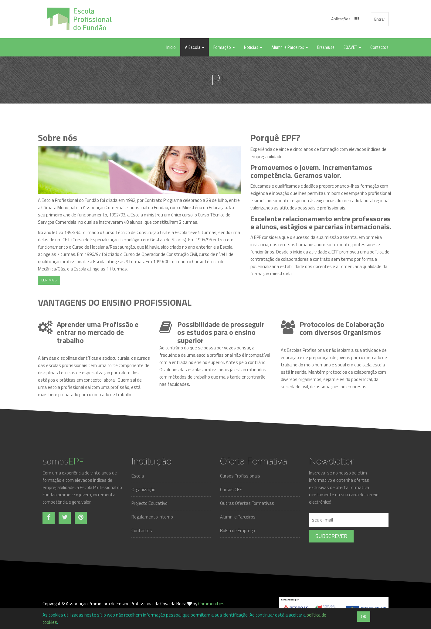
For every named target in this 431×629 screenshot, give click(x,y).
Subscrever (331, 536)
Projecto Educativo (149, 503)
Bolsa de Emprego (237, 530)
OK (363, 616)
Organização (143, 489)
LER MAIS (49, 280)
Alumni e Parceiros (238, 516)
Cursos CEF (231, 489)
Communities (211, 603)
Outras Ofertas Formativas (247, 503)
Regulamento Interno (152, 516)
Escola (137, 475)
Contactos (141, 530)
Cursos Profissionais (240, 475)
